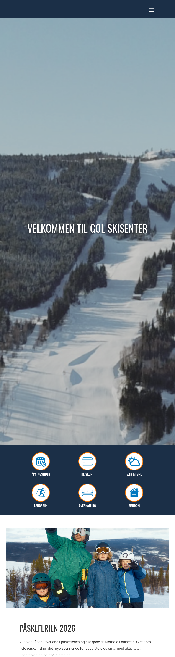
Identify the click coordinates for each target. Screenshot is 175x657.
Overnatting (87, 503)
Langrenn (41, 503)
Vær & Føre (134, 471)
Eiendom (134, 503)
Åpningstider (41, 471)
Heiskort (87, 471)
